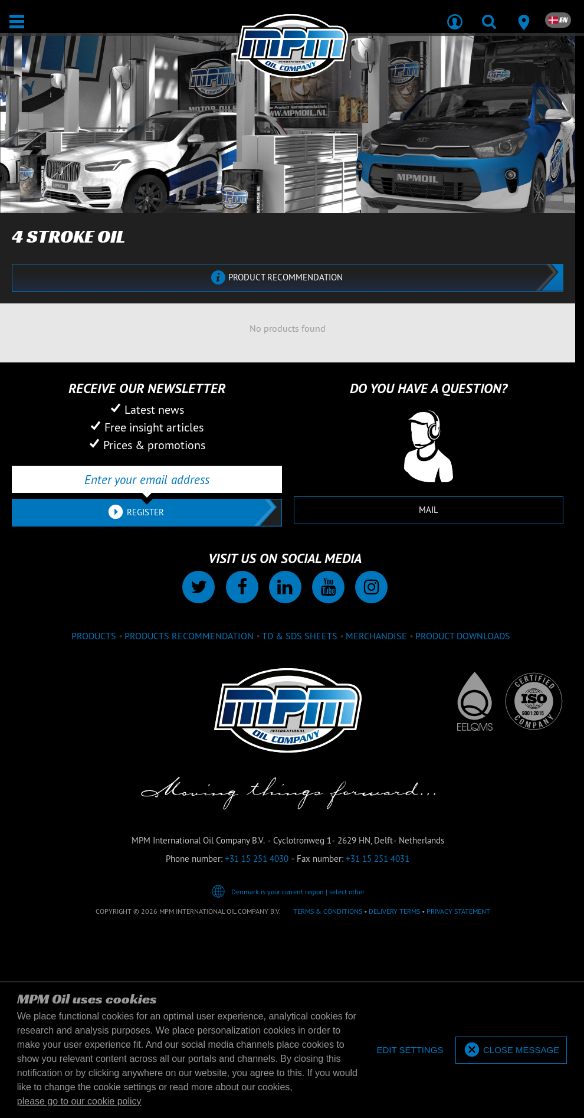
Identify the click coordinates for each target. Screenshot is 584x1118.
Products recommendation (189, 636)
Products (93, 636)
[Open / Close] (16, 21)
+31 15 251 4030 (256, 858)
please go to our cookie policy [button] (79, 1101)
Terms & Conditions (327, 911)
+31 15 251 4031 (377, 858)
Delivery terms (394, 911)
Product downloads (462, 636)
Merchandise (376, 636)
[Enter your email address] (147, 479)
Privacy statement (458, 911)
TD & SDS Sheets (299, 636)
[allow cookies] (511, 1050)
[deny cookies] (410, 1050)
